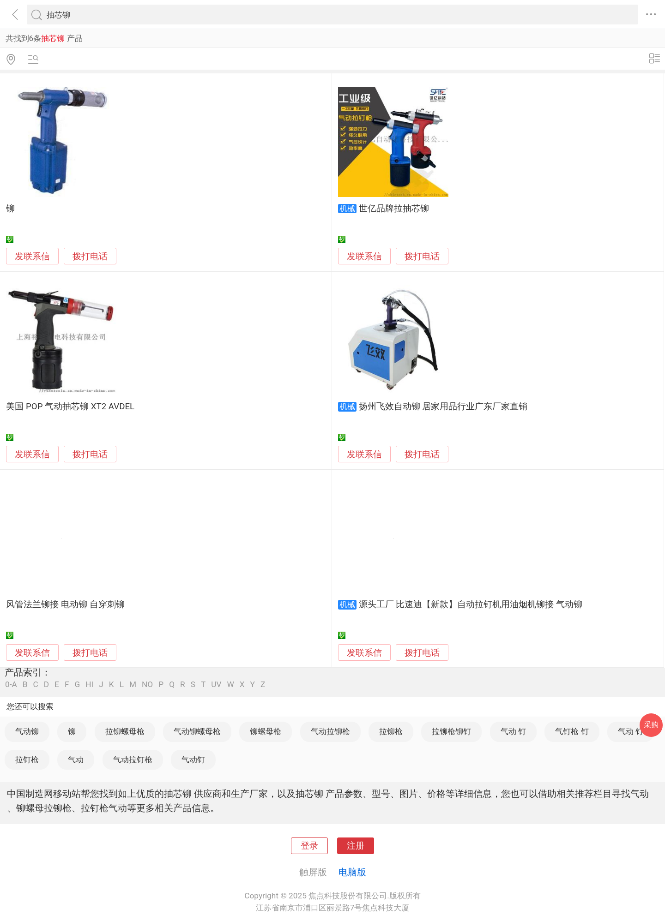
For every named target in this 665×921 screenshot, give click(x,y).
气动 (76, 759)
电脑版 (352, 872)
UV (216, 684)
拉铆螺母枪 (125, 731)
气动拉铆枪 (330, 731)
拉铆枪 (391, 731)
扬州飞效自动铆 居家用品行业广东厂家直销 (443, 406)
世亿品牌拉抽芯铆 (394, 208)
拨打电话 (90, 256)
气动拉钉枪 (132, 759)
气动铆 (27, 731)
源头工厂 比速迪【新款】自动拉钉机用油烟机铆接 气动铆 (470, 604)
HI (89, 684)
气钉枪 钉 (571, 731)
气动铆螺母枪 (197, 731)
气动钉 (193, 759)
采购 (651, 724)
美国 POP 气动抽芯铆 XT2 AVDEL (70, 406)
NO (147, 684)
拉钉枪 (27, 759)
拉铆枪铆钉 (451, 731)
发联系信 (32, 256)
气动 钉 (513, 731)
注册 (355, 846)
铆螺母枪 (265, 731)
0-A (11, 684)
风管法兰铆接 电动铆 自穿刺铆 (65, 604)
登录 (309, 846)
